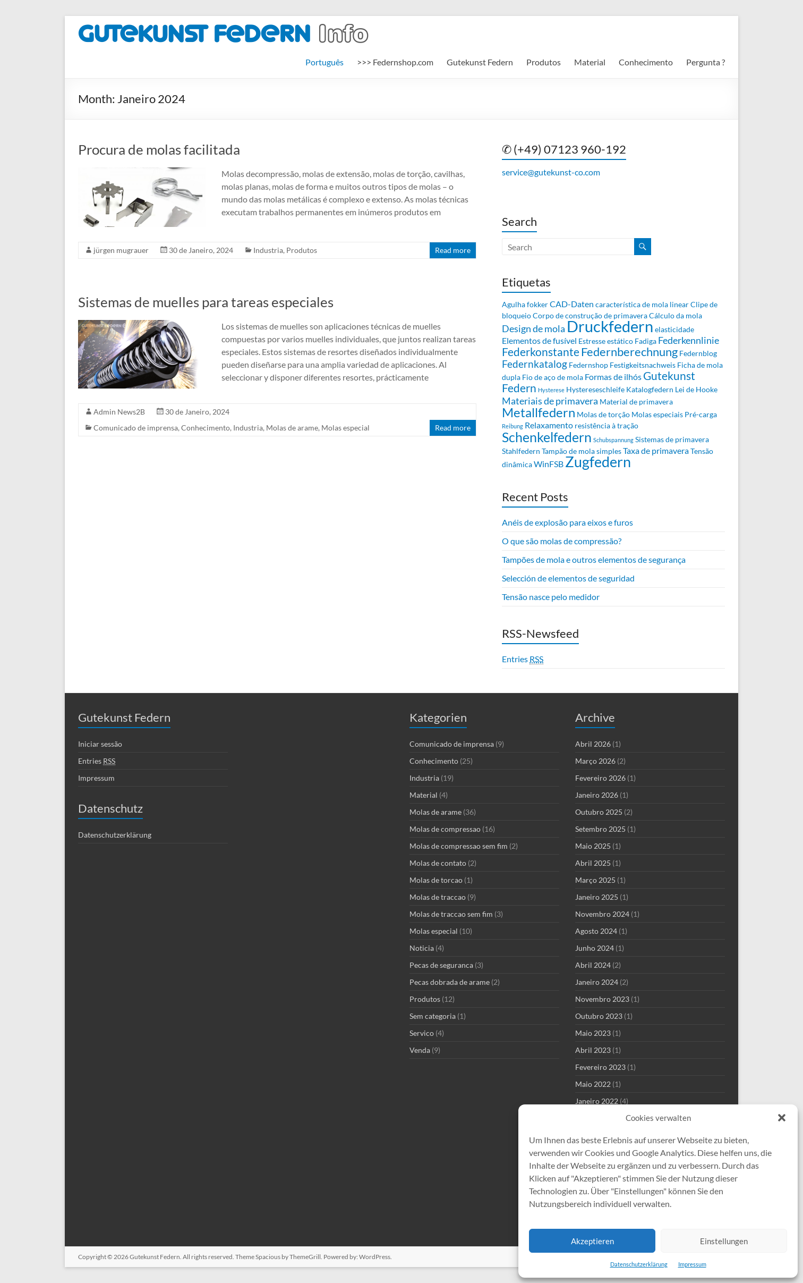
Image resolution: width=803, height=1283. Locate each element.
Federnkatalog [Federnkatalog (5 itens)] (534, 364)
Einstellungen (724, 1241)
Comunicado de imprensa (135, 427)
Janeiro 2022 (596, 1100)
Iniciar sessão (100, 743)
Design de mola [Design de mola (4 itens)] (533, 328)
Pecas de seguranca (441, 964)
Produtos (543, 62)
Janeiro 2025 (596, 896)
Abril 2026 (593, 743)
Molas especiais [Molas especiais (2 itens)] (657, 414)
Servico (421, 1032)
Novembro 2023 (602, 998)
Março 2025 (595, 879)
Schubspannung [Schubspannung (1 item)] (613, 439)
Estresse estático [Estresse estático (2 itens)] (605, 340)
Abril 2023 (593, 1049)
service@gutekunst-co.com (551, 172)
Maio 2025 (593, 845)
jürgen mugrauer (121, 250)
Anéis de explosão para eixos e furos (567, 522)
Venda (419, 1049)
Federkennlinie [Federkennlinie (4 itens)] (688, 340)
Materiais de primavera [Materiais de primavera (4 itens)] (550, 401)
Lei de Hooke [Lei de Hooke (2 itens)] (696, 389)
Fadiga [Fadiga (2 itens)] (645, 340)
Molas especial (345, 427)
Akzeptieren (592, 1241)
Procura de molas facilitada (159, 149)
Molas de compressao (445, 828)
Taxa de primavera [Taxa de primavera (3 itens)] (656, 450)
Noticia (421, 947)
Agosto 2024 (596, 930)
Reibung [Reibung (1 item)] (512, 426)
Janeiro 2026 (596, 794)
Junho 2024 (594, 947)
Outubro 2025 (598, 811)
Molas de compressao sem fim (458, 845)
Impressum (692, 1264)
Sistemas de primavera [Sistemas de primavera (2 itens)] (672, 439)
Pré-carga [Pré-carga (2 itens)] (701, 414)
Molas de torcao (436, 879)
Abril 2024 (593, 964)
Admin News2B (119, 411)
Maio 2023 (593, 1032)
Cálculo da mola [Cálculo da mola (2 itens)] (675, 315)
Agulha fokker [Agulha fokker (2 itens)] (525, 304)
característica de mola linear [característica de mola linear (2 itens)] (642, 304)
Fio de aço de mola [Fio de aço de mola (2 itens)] (552, 377)
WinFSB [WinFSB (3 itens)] (548, 464)
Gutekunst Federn (480, 62)
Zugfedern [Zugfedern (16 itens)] (598, 461)
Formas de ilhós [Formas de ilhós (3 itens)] (613, 377)
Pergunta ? (705, 62)
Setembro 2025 (600, 828)
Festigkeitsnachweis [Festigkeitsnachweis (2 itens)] (643, 364)
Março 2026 (595, 760)
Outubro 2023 (598, 1015)
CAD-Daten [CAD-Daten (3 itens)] (572, 304)
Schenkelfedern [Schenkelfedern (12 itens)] (547, 437)
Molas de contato (437, 862)
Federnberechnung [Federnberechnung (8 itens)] (629, 351)
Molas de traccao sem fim (451, 913)
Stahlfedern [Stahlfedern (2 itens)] (521, 450)
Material (589, 62)
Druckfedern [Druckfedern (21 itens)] (610, 326)
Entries (522, 659)
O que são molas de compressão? (561, 541)
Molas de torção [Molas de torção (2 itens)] (603, 414)
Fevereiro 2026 (600, 777)
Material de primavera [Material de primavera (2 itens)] (636, 401)
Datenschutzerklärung (639, 1264)
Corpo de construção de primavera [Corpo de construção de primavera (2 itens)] (590, 315)
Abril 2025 (593, 862)
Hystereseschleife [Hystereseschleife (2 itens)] (595, 389)
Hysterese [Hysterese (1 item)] (551, 389)
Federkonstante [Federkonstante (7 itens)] (540, 352)
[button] (781, 1117)
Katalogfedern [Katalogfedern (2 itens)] (649, 389)
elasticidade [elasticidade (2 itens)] (674, 329)
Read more (453, 250)
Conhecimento (646, 62)
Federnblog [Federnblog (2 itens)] (698, 353)
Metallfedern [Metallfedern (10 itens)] (538, 412)
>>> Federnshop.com (395, 62)
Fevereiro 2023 (600, 1066)
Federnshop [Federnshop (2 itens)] (588, 364)
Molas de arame (292, 427)
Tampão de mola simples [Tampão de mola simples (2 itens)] (581, 450)
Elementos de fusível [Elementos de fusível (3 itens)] (539, 340)
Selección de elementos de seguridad (568, 578)
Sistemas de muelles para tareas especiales (206, 301)
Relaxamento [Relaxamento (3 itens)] (549, 425)
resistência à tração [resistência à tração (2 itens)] (606, 425)
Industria (268, 250)
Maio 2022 (593, 1083)
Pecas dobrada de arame (449, 981)
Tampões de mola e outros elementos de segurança (594, 559)
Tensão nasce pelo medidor (551, 597)
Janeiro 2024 (596, 981)
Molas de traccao (437, 896)
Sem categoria (432, 1015)
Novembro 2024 (602, 913)
